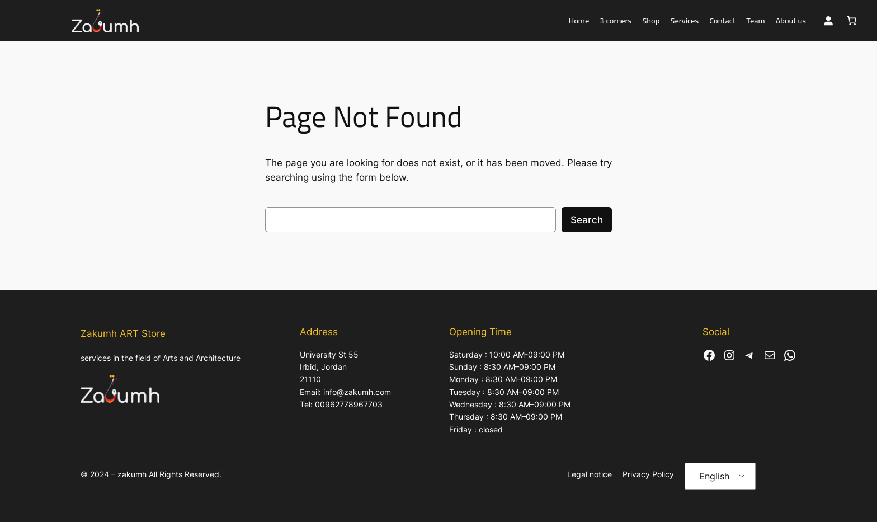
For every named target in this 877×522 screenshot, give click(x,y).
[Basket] (852, 20)
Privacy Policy (648, 474)
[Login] (828, 20)
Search (586, 219)
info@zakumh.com (357, 392)
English (714, 476)
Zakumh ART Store (123, 333)
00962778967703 (349, 404)
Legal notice (589, 474)
